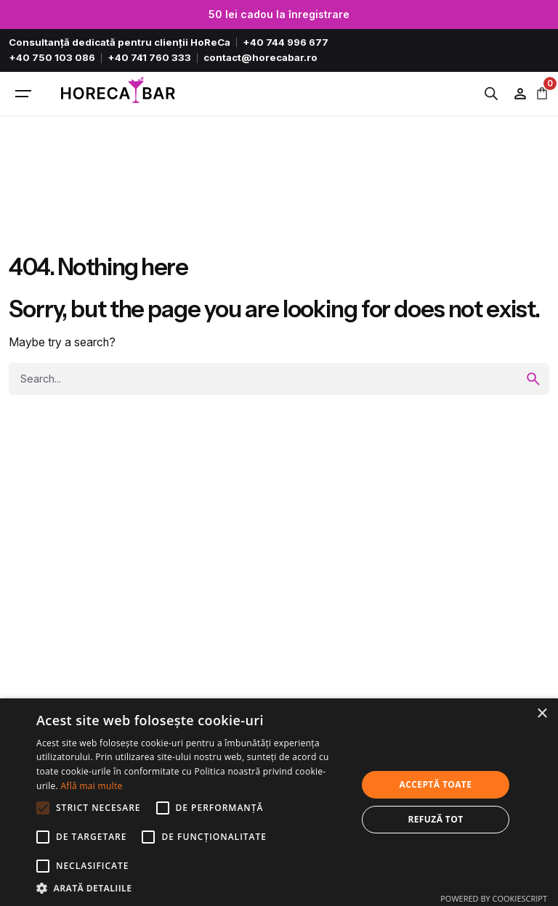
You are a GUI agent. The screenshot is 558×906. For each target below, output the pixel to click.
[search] (533, 379)
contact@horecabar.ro (260, 57)
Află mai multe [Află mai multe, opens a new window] (91, 786)
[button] (191, 888)
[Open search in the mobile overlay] (495, 93)
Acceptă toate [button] (436, 784)
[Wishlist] (520, 93)
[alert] (279, 802)
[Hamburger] (23, 93)
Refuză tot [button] (435, 819)
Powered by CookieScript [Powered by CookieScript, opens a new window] (493, 898)
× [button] (541, 714)
